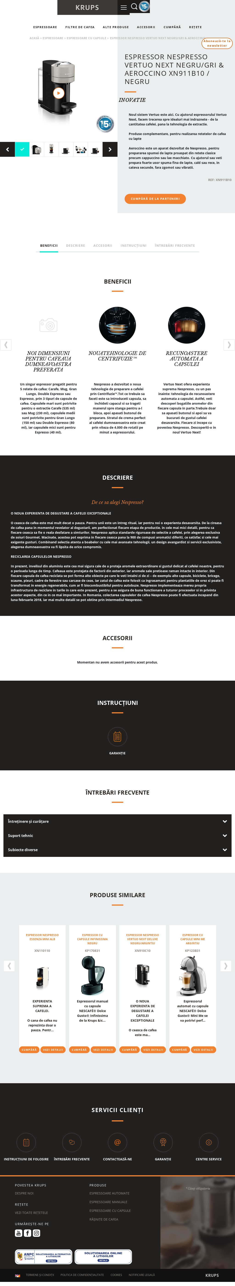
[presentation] (7, 149)
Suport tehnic (20, 835)
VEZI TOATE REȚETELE (31, 1212)
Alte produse (116, 27)
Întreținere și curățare (28, 821)
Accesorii (146, 27)
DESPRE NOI (24, 1193)
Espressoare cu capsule (86, 38)
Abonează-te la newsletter (216, 43)
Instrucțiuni (134, 245)
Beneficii (49, 245)
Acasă (34, 38)
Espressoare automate (109, 1193)
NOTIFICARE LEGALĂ (142, 1276)
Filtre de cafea (80, 27)
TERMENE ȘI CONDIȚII (40, 1276)
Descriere (75, 245)
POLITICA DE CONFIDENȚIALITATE (82, 1276)
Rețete (195, 27)
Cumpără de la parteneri (155, 199)
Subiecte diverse (23, 849)
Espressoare (45, 27)
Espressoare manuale (108, 1202)
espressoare (53, 38)
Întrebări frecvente (175, 245)
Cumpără (172, 27)
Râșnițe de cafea (104, 1219)
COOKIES (116, 1276)
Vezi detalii (53, 1049)
